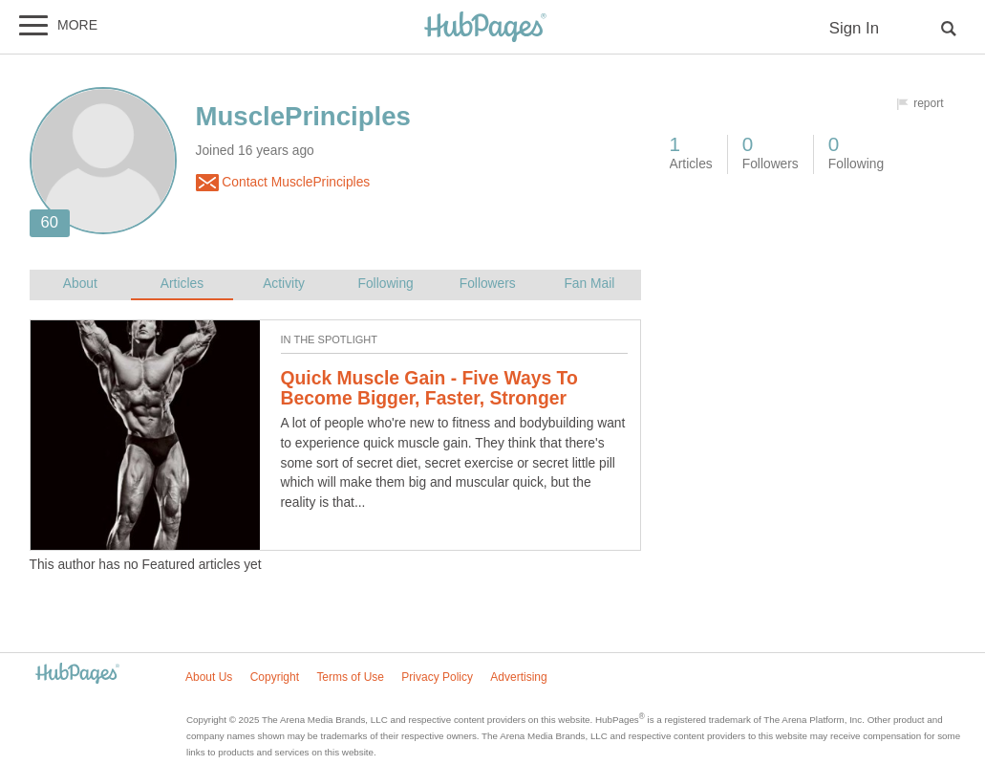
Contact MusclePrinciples (283, 182)
